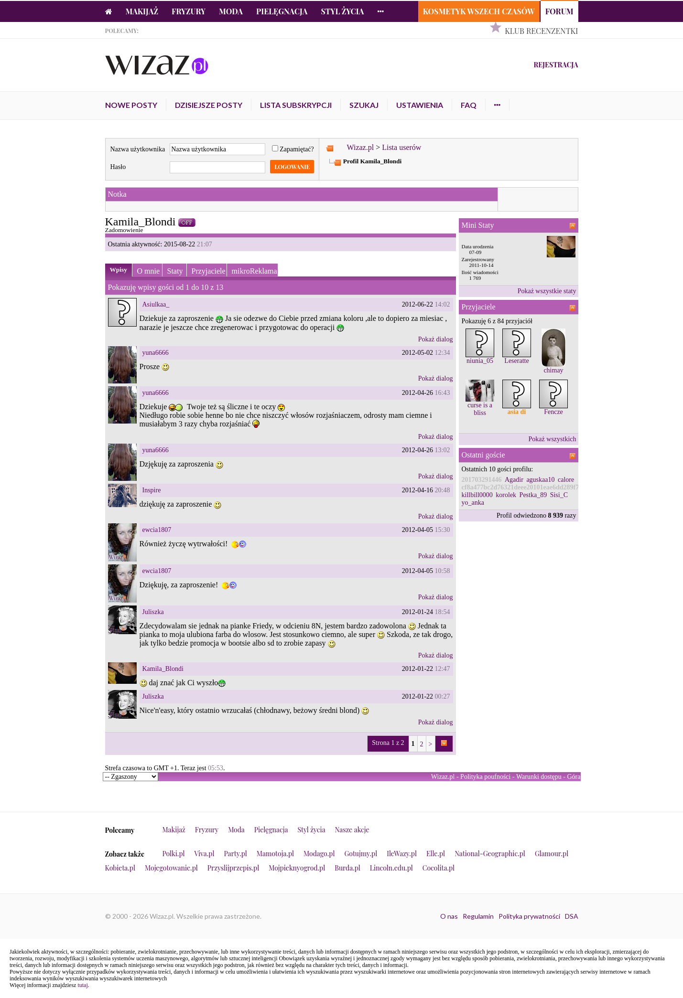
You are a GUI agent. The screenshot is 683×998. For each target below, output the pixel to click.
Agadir (514, 479)
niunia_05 (479, 360)
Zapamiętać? (293, 149)
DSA (571, 916)
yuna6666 (155, 352)
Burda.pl (347, 867)
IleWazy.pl (402, 853)
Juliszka (153, 612)
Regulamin (478, 916)
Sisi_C (559, 495)
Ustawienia (419, 104)
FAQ (469, 104)
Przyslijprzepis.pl (233, 867)
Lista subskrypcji (296, 104)
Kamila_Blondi (163, 668)
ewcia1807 (157, 529)
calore (566, 479)
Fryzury (189, 11)
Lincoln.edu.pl (391, 867)
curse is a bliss (479, 409)
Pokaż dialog (435, 339)
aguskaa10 (540, 479)
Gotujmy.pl (360, 853)
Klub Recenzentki (541, 31)
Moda (231, 11)
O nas (449, 916)
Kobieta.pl (120, 867)
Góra (574, 776)
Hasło (118, 166)
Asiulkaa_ (156, 304)
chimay (553, 370)
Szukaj (364, 104)
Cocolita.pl (439, 867)
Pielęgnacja (281, 11)
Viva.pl (205, 853)
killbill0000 (477, 495)
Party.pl (235, 853)
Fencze (553, 411)
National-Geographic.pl (490, 853)
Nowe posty (131, 104)
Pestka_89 (533, 495)
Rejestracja (555, 64)
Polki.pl (174, 853)
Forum (559, 11)
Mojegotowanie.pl (171, 867)
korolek (506, 495)
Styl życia (342, 11)
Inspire (151, 490)
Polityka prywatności (529, 916)
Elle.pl (435, 853)
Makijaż (142, 11)
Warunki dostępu (539, 776)
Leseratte (516, 360)
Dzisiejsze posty (208, 104)
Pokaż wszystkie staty (547, 291)
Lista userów (401, 147)
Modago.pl (319, 853)
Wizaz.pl (360, 147)
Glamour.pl (551, 853)
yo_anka (473, 502)
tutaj (82, 985)
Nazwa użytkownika (137, 149)
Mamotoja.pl (275, 853)
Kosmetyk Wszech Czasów (479, 11)
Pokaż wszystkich (552, 439)
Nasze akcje (352, 829)
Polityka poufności (485, 776)
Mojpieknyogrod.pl (297, 867)
